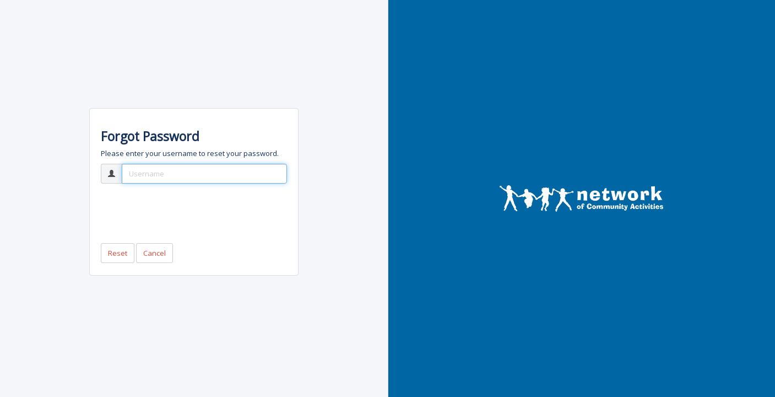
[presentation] (184, 213)
